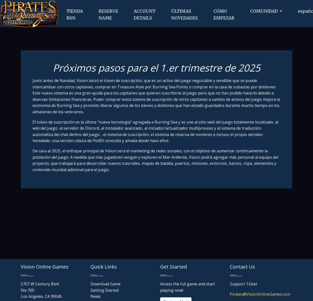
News (95, 296)
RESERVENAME (108, 15)
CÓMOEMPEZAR (224, 15)
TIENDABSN (75, 15)
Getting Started (104, 290)
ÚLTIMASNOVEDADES (184, 15)
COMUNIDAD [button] (264, 11)
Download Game (105, 284)
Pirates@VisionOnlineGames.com (260, 294)
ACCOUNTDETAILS (145, 15)
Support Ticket (243, 284)
